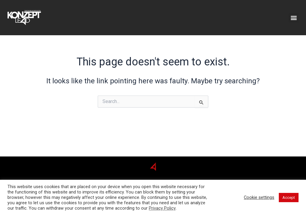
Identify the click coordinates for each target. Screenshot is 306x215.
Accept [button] (288, 197)
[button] (294, 18)
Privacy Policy (162, 208)
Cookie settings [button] (259, 197)
